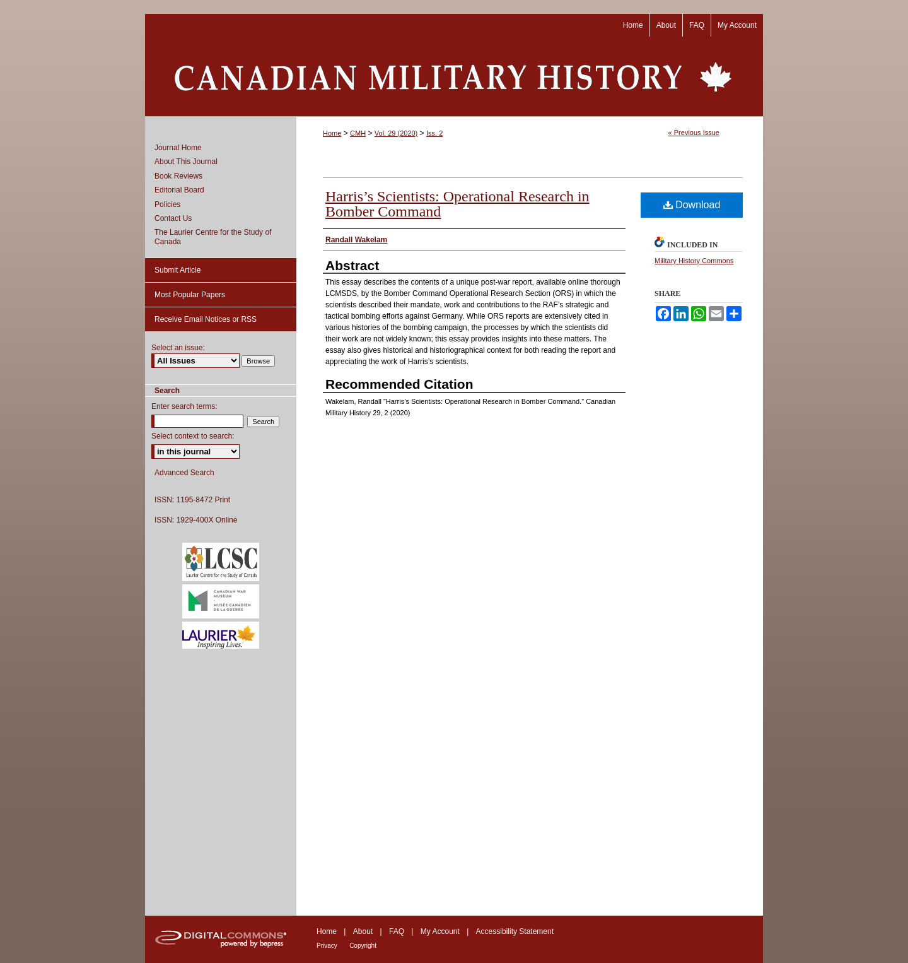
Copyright (362, 945)
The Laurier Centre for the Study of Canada (212, 236)
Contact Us (173, 218)
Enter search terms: (184, 406)
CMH (358, 133)
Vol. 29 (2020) (396, 133)
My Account (440, 931)
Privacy (327, 945)
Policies (167, 204)
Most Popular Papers (189, 294)
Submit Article (177, 270)
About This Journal (186, 161)
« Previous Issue (693, 132)
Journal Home (178, 147)
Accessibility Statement (515, 931)
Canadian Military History (454, 76)
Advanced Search (184, 472)
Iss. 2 (434, 133)
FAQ (396, 931)
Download (692, 204)
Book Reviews (178, 176)
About (363, 931)
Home (332, 133)
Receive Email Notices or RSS (205, 319)
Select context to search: (192, 436)
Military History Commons (694, 260)
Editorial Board (179, 190)
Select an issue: (178, 347)
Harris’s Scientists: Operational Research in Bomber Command (457, 204)
